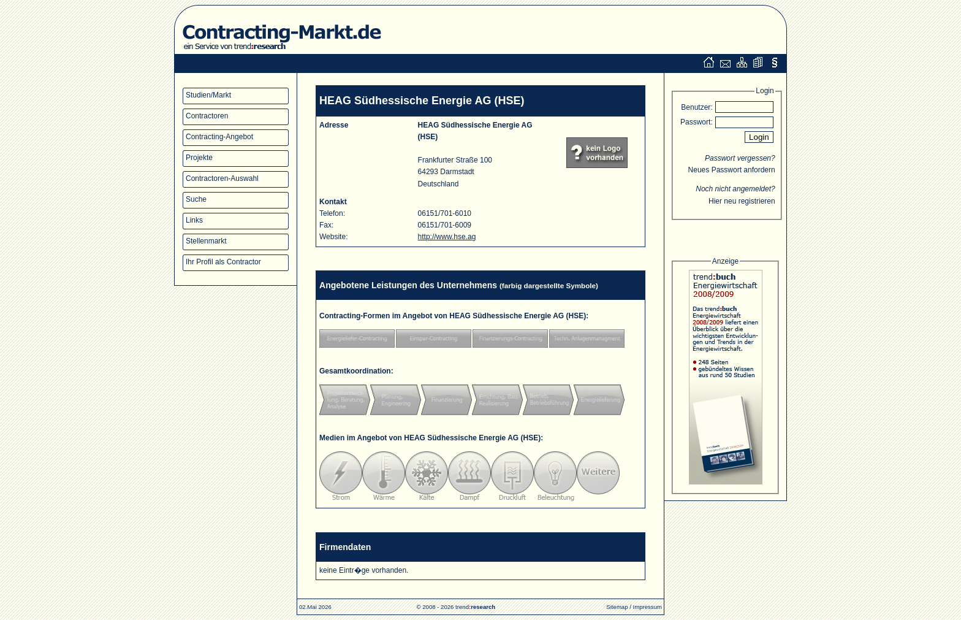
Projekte (199, 157)
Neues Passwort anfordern (731, 170)
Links (194, 220)
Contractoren (207, 116)
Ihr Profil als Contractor (223, 262)
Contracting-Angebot (219, 136)
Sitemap (617, 606)
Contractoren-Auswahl (222, 178)
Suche (196, 199)
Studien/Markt (208, 95)
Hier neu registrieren (741, 201)
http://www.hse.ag (447, 236)
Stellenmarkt (206, 241)
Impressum (647, 606)
